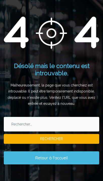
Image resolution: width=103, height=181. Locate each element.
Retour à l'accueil (51, 157)
